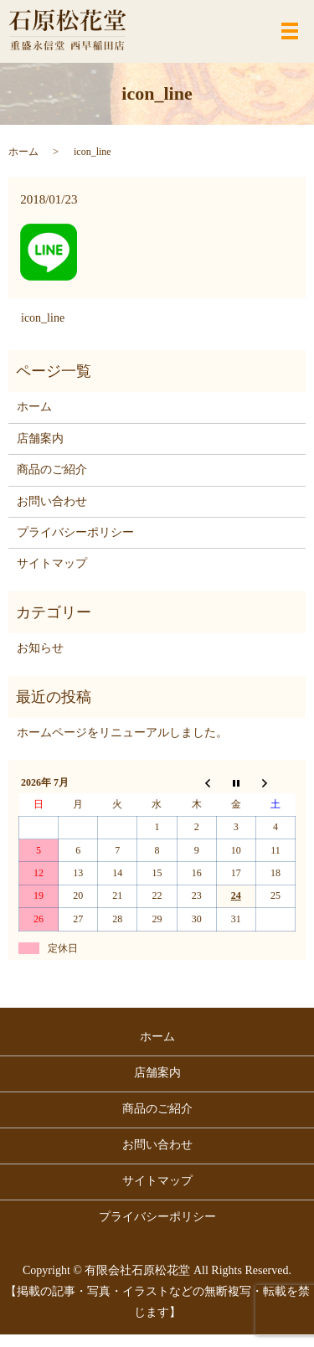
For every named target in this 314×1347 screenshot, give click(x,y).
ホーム (23, 151)
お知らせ (40, 648)
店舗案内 (40, 438)
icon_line (42, 318)
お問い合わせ (52, 501)
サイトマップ (52, 563)
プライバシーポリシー (75, 532)
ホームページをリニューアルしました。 (122, 732)
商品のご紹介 (52, 469)
